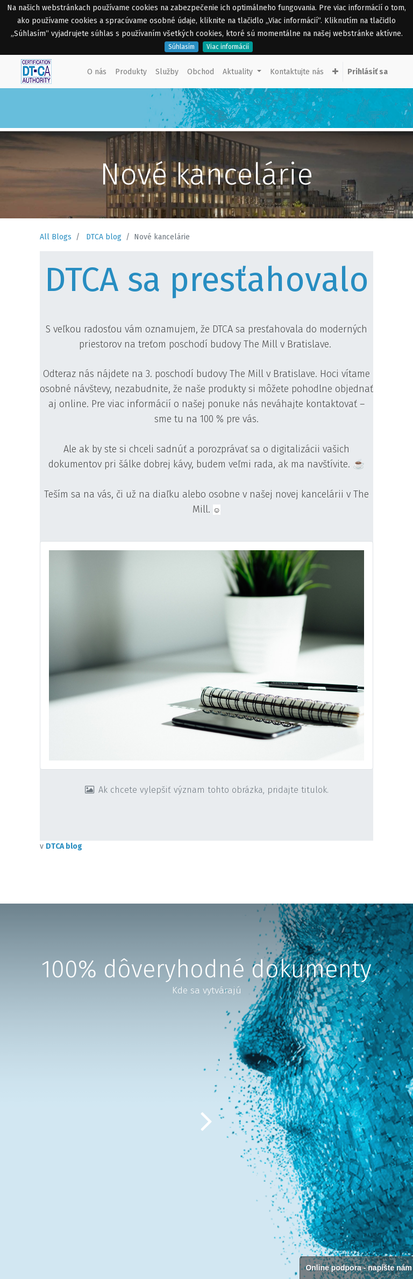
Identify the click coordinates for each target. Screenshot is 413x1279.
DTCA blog (104, 236)
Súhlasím (181, 47)
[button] (335, 72)
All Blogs (56, 236)
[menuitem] (97, 72)
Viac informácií (227, 47)
